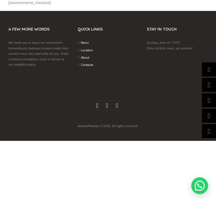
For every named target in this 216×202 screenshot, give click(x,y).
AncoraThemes (88, 126)
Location (87, 50)
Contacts (87, 64)
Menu (85, 42)
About (85, 57)
